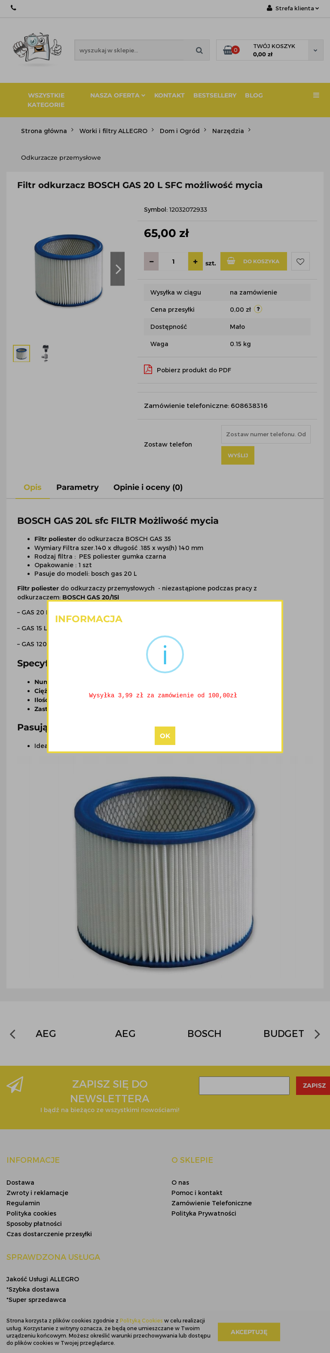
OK (165, 737)
